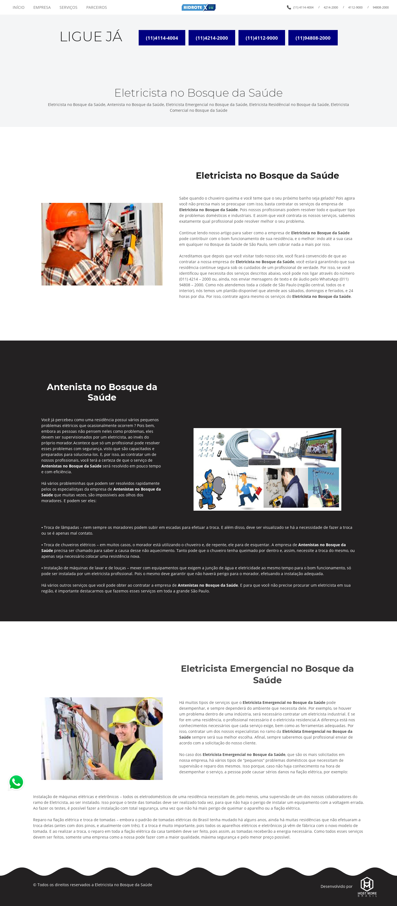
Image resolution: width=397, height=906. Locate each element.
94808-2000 (381, 7)
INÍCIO (19, 7)
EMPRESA (42, 7)
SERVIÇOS (68, 7)
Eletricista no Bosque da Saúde (123, 884)
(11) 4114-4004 (303, 7)
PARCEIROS (96, 7)
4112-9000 (355, 7)
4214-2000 (331, 7)
